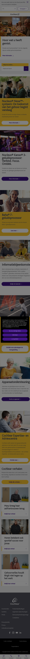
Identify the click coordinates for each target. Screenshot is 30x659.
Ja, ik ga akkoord (15, 339)
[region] (15, 329)
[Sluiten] (27, 318)
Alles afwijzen (15, 334)
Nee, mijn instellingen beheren (15, 330)
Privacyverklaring (8, 326)
